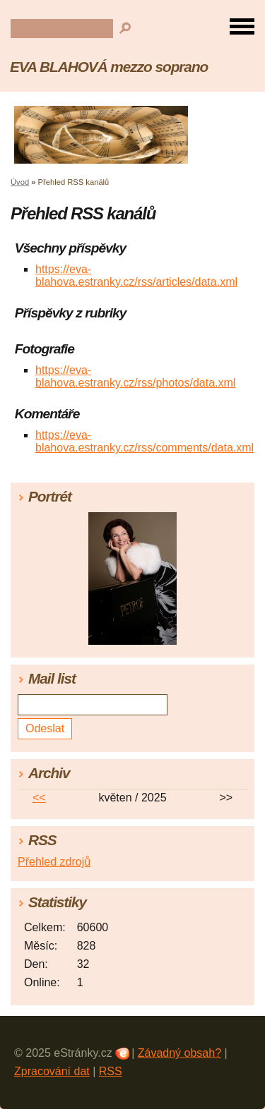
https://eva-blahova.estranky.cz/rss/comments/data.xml (144, 441)
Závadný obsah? (179, 1053)
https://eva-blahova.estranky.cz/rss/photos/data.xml (135, 376)
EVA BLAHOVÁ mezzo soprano (109, 67)
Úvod (20, 182)
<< (39, 798)
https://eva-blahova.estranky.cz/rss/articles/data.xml (136, 275)
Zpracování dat (52, 1071)
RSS (110, 1071)
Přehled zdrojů (54, 862)
